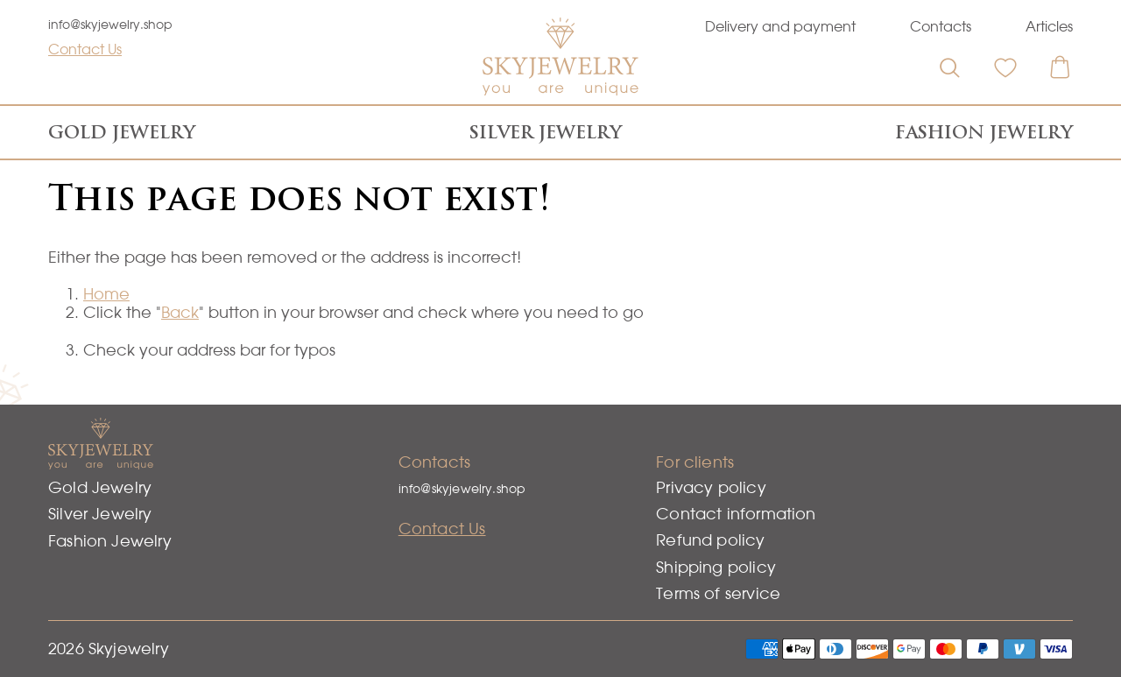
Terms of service (718, 593)
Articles (1049, 26)
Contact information (735, 513)
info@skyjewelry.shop (110, 25)
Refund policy (710, 540)
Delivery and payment (780, 26)
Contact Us (85, 49)
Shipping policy (716, 567)
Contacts (940, 26)
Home (106, 294)
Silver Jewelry (545, 132)
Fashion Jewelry (984, 132)
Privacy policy (711, 487)
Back (180, 312)
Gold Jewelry (121, 132)
